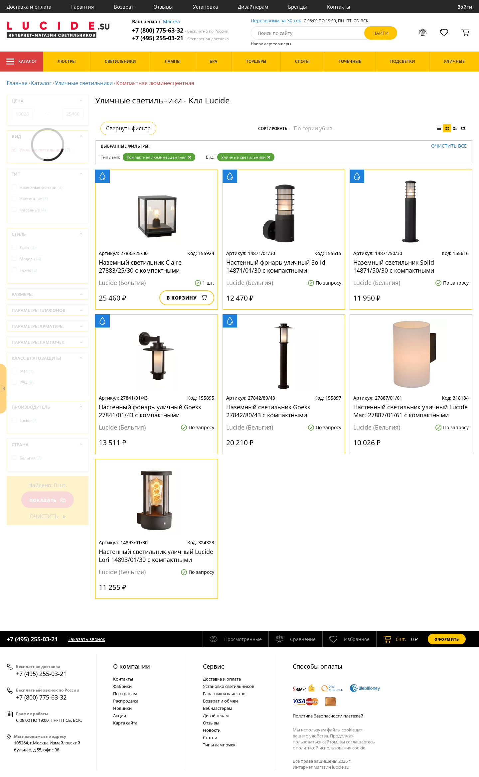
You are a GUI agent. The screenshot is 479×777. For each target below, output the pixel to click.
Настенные (34, 198)
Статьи (210, 737)
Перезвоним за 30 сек (276, 21)
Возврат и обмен (220, 701)
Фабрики (122, 686)
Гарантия (82, 6)
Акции (119, 715)
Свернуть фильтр (128, 128)
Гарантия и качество (224, 694)
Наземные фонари (41, 187)
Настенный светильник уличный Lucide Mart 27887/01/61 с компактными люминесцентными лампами (410, 411)
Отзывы (163, 6)
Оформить (446, 639)
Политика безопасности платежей (328, 716)
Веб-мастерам (217, 708)
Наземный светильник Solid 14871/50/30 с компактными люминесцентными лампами (395, 266)
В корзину (187, 298)
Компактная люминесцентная (159, 157)
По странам (125, 694)
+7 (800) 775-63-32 (180, 30)
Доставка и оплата (29, 6)
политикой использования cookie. (331, 748)
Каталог (21, 61)
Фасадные (33, 210)
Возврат (123, 6)
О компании (131, 666)
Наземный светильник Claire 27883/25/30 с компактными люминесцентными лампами (140, 266)
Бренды (297, 6)
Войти (464, 7)
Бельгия (31, 458)
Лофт (28, 247)
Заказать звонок (86, 639)
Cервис (213, 666)
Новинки (122, 708)
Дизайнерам (253, 6)
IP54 (27, 383)
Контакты (338, 6)
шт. (394, 639)
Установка (205, 6)
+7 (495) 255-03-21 (180, 38)
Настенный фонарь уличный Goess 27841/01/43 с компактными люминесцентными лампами (150, 411)
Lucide (29, 420)
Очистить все (449, 146)
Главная (17, 83)
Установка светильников (228, 686)
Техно (28, 270)
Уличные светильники (84, 83)
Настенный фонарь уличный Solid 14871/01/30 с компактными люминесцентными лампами (275, 266)
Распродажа (125, 701)
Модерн (30, 259)
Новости (212, 730)
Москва (171, 22)
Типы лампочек (219, 745)
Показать (47, 500)
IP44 (27, 371)
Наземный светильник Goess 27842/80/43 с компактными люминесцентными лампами (268, 411)
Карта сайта (125, 723)
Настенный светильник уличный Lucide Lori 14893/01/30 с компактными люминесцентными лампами (156, 556)
